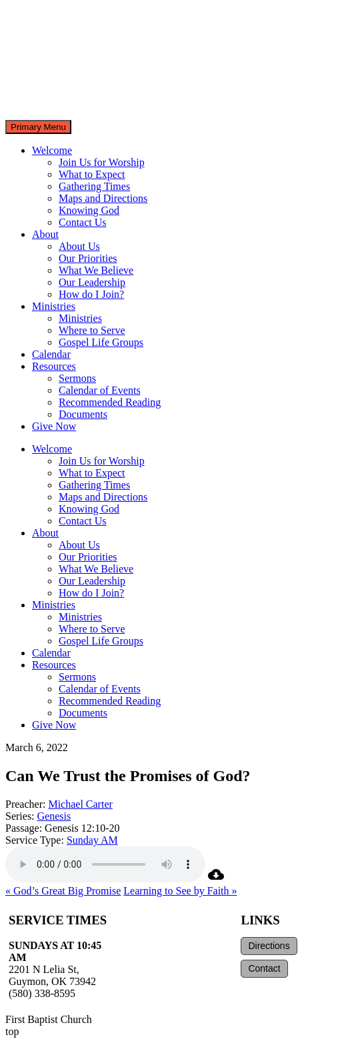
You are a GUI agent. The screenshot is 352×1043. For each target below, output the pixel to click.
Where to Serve (92, 330)
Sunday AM (92, 840)
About (45, 234)
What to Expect (92, 174)
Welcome (52, 150)
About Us (79, 246)
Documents (83, 414)
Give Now (54, 426)
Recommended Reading (110, 402)
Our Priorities (88, 258)
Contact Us (83, 222)
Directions (268, 945)
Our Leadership (92, 282)
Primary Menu (38, 127)
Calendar (51, 354)
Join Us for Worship (102, 162)
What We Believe (96, 270)
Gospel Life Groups (101, 342)
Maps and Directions (103, 198)
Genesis (54, 816)
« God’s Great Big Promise (63, 890)
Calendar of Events (100, 390)
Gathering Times (94, 186)
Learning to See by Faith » (180, 890)
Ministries (53, 306)
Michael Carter (80, 804)
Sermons (77, 378)
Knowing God (89, 210)
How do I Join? (91, 294)
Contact (264, 968)
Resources (54, 366)
